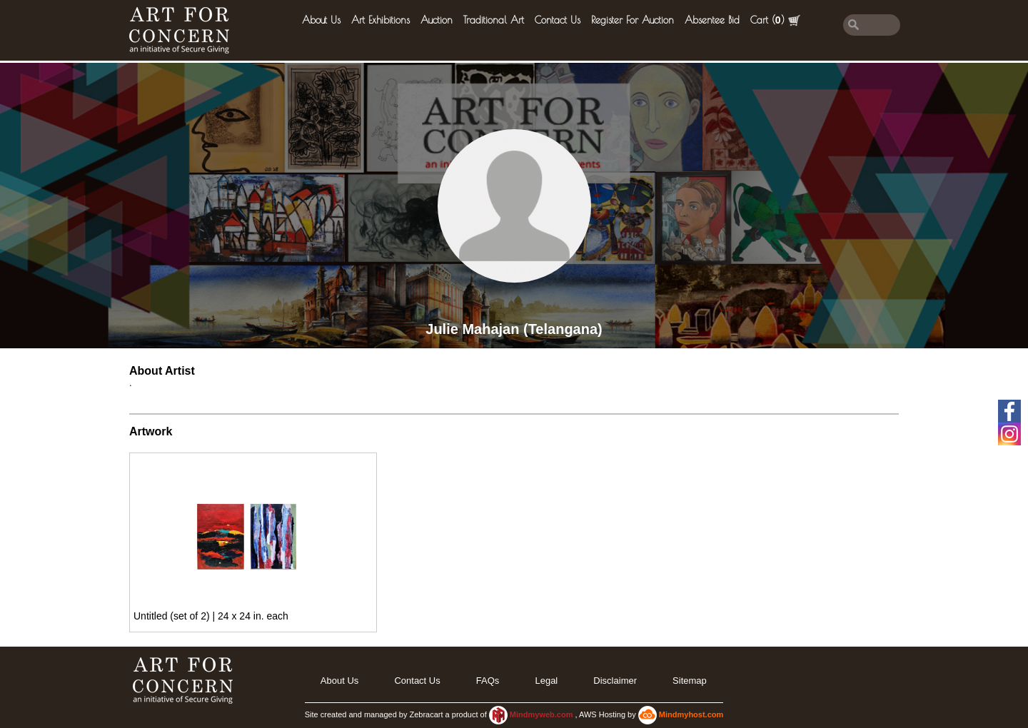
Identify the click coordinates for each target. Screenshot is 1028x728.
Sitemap (689, 680)
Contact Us (557, 20)
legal (546, 680)
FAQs (488, 680)
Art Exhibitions (380, 20)
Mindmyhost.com (691, 714)
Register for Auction (632, 20)
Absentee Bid (712, 20)
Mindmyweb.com (542, 714)
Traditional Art (493, 20)
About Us (321, 20)
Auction (436, 20)
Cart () (775, 20)
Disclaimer (615, 680)
